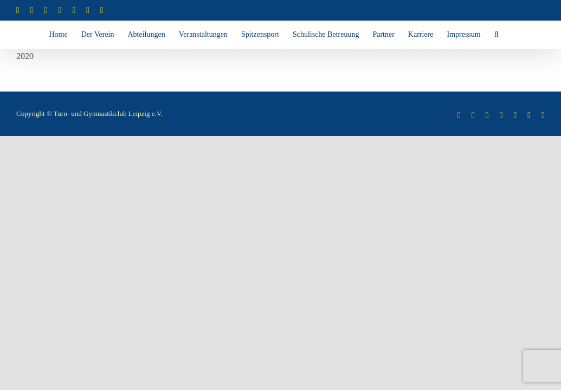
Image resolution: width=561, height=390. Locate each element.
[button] (310, 61)
